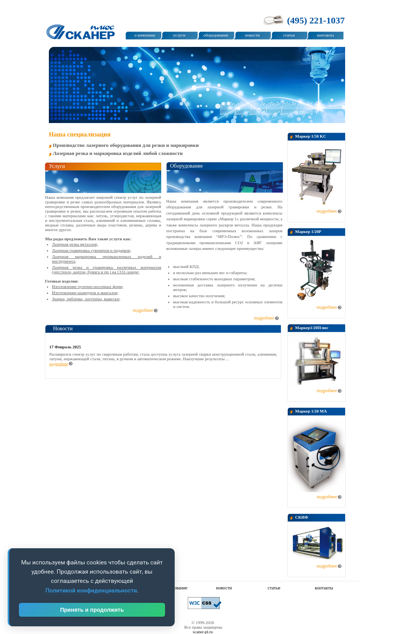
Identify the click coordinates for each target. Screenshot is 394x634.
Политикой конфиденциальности (91, 590)
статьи (289, 35)
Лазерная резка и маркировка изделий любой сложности (118, 153)
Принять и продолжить (92, 610)
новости (252, 35)
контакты (325, 35)
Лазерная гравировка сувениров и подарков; (91, 250)
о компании (144, 35)
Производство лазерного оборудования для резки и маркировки (126, 145)
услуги (179, 35)
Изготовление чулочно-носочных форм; (88, 286)
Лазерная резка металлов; (75, 244)
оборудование (216, 35)
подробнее (327, 211)
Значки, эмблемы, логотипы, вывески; (86, 298)
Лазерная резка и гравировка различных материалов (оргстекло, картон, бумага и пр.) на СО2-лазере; (106, 269)
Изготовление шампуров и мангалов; (85, 292)
